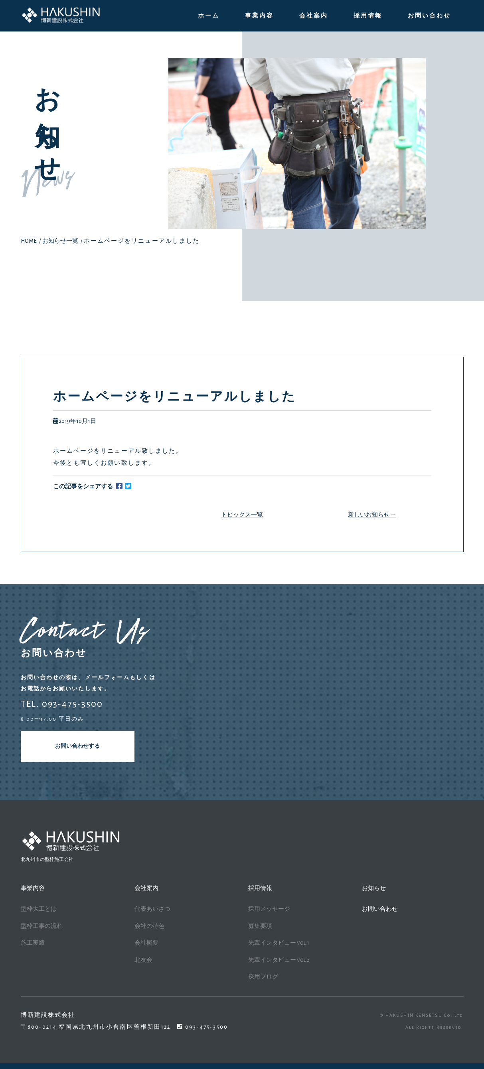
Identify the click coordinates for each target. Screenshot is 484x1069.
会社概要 (146, 943)
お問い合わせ (429, 16)
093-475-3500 (206, 1027)
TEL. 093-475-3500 (62, 704)
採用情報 (368, 16)
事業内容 (259, 16)
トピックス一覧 (242, 515)
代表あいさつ (152, 909)
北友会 (143, 960)
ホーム (208, 16)
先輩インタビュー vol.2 (278, 960)
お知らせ (374, 888)
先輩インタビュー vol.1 (278, 943)
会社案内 (313, 16)
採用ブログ (263, 977)
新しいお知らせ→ (372, 515)
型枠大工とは (39, 909)
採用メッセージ (269, 909)
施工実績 (33, 943)
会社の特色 (149, 926)
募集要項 (260, 926)
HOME (29, 241)
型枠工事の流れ (42, 926)
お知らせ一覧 (60, 241)
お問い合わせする (77, 746)
